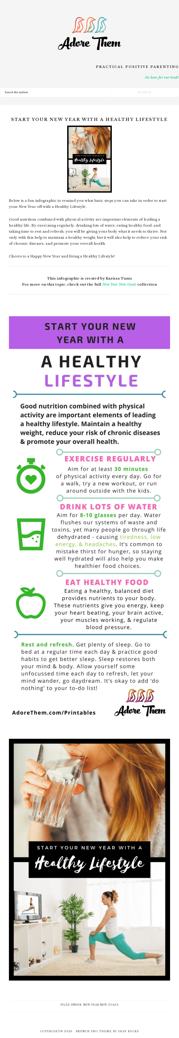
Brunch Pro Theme (94, 1031)
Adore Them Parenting (89, 33)
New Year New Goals (119, 284)
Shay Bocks (128, 1031)
